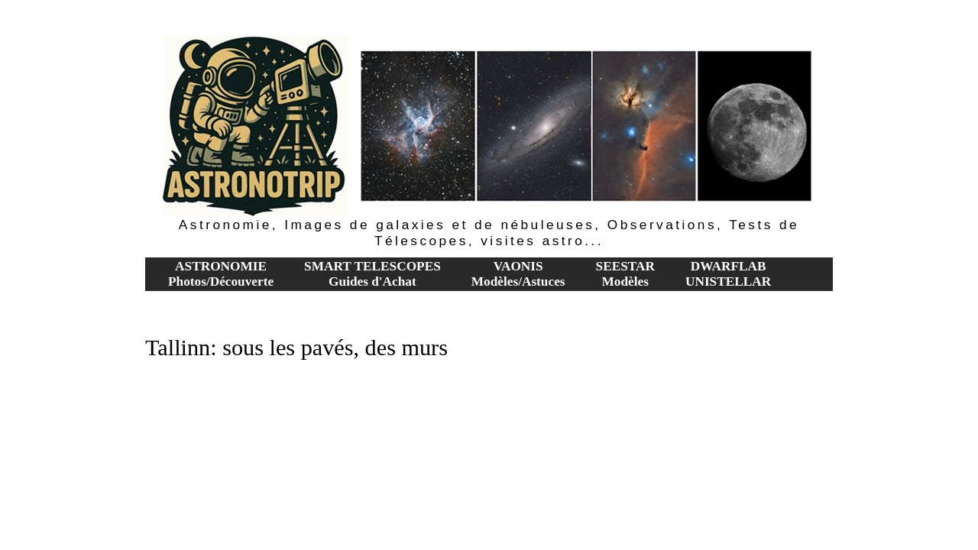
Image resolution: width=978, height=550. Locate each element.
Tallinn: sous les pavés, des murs (296, 348)
